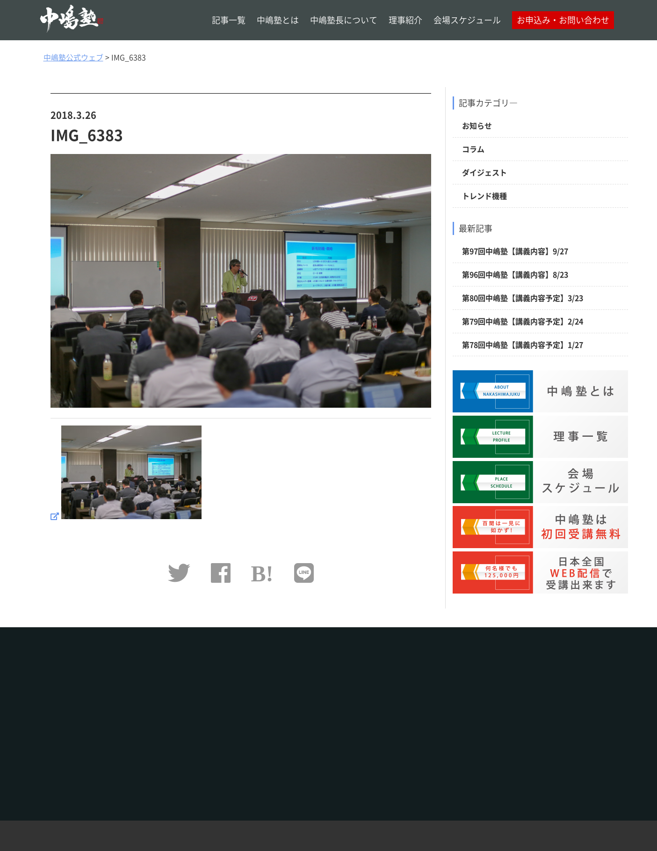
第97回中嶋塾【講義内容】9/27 (515, 251)
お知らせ (477, 125)
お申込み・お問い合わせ (563, 20)
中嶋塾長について (343, 20)
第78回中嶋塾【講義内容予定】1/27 (522, 344)
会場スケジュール (467, 20)
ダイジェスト (484, 172)
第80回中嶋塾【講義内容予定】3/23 (522, 297)
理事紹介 (405, 20)
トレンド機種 (484, 195)
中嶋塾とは (278, 20)
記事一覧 (228, 20)
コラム (473, 148)
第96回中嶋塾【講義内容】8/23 (515, 274)
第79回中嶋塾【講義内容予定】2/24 (522, 321)
